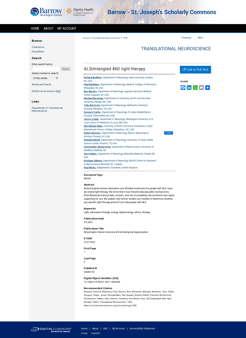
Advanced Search (41, 84)
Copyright (95, 333)
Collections (38, 47)
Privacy (84, 333)
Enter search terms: (42, 64)
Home (86, 38)
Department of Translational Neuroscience (47, 109)
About (95, 328)
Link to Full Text (195, 69)
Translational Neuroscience (106, 38)
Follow (168, 133)
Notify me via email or (46, 91)
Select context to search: (45, 73)
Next (200, 37)
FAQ (105, 328)
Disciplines (38, 51)
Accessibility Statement (142, 328)
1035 (125, 38)
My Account (118, 328)
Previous (186, 37)
